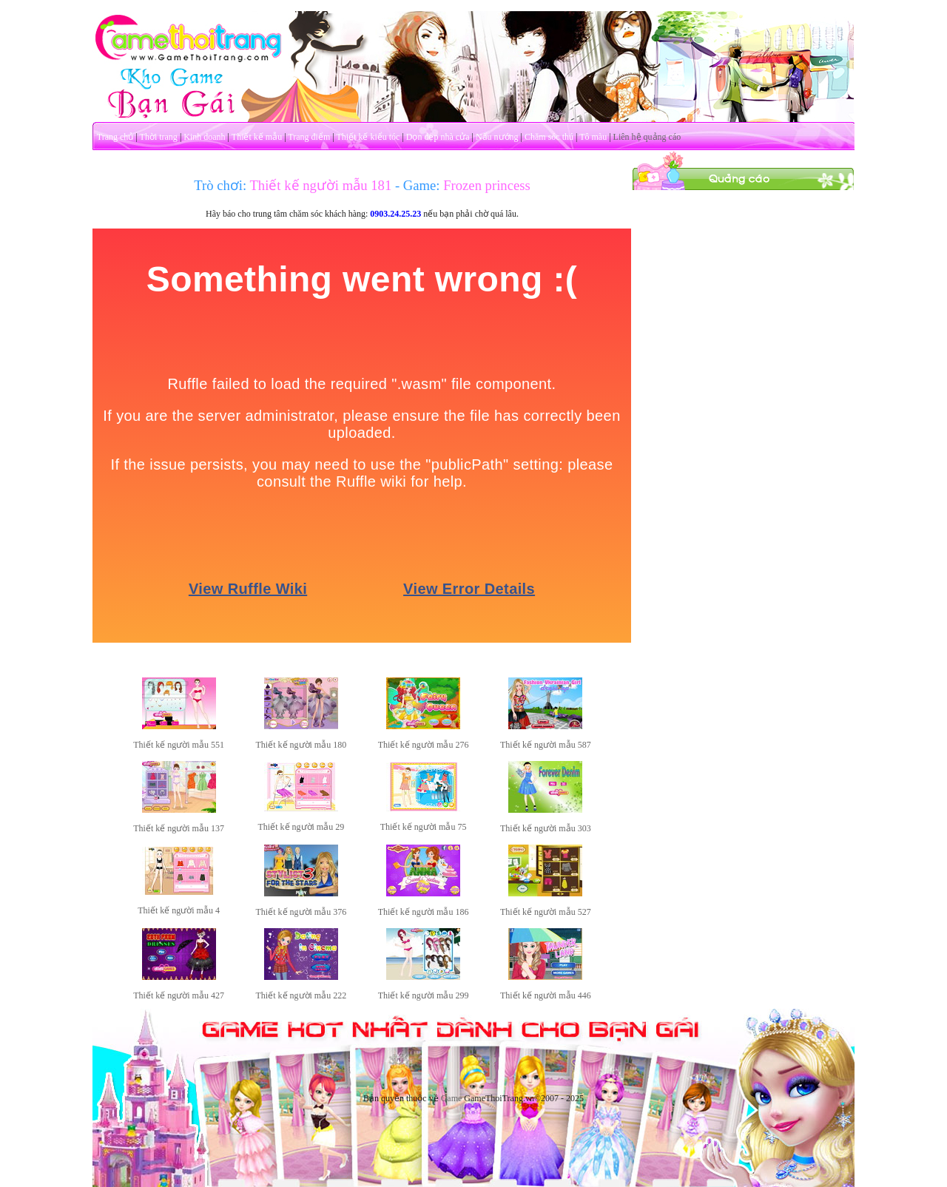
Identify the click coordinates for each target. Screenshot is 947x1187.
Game (451, 1098)
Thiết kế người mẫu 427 (178, 995)
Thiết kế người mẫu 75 (423, 827)
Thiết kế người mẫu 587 (545, 745)
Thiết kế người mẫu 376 (301, 912)
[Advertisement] (744, 413)
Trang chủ (115, 137)
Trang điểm (309, 137)
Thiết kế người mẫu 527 (545, 912)
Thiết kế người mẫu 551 (178, 745)
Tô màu (593, 137)
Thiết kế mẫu (257, 137)
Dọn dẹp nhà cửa (438, 137)
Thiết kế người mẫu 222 (301, 995)
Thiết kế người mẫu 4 (179, 910)
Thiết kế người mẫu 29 (301, 827)
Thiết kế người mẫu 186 (423, 912)
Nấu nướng (497, 137)
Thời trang (159, 137)
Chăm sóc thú (549, 137)
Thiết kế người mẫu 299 (423, 995)
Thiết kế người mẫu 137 (178, 828)
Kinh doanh (204, 137)
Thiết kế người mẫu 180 (301, 745)
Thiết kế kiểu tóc (368, 137)
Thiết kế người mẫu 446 (545, 995)
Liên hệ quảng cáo (647, 137)
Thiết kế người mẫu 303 (545, 828)
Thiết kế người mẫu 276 (423, 745)
